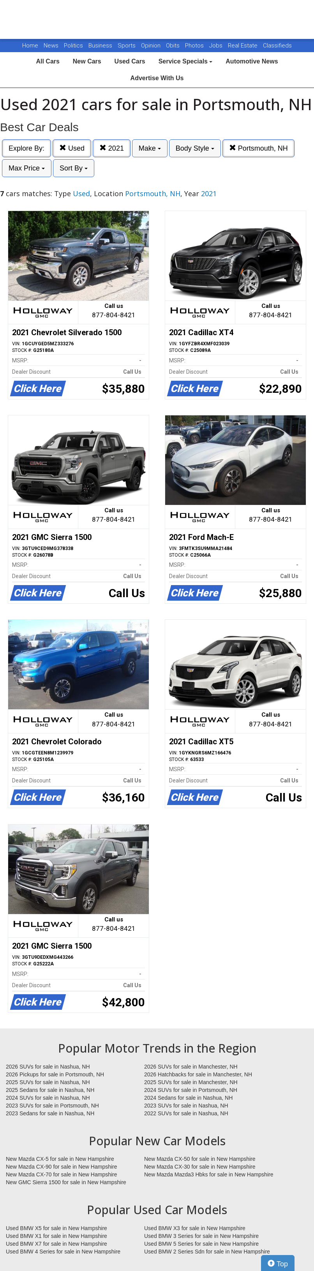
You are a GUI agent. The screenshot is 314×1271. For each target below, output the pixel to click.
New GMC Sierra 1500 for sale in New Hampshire (66, 1182)
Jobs (216, 45)
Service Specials (186, 61)
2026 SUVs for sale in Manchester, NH (191, 1067)
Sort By (74, 168)
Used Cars (130, 61)
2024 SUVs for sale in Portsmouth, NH (190, 1090)
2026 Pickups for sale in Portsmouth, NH (55, 1074)
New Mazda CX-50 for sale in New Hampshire (200, 1159)
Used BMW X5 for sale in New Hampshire (56, 1228)
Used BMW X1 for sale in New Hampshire (56, 1236)
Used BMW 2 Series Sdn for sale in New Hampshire (207, 1251)
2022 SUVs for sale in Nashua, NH (186, 1113)
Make (150, 148)
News (51, 45)
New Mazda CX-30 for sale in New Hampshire (200, 1167)
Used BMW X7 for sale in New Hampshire (56, 1244)
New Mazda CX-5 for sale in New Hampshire (60, 1159)
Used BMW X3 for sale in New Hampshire (194, 1228)
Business (101, 45)
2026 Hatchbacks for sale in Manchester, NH (198, 1074)
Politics (73, 45)
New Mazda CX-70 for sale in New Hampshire (61, 1174)
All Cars (47, 61)
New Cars (87, 61)
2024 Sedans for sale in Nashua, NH (188, 1098)
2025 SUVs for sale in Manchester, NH (191, 1082)
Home (30, 45)
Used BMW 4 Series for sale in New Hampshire (63, 1251)
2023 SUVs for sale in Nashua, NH (186, 1105)
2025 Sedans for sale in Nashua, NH (50, 1090)
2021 (111, 148)
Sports (127, 45)
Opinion (151, 45)
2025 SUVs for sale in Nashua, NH (48, 1082)
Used (72, 148)
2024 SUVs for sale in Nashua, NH (48, 1098)
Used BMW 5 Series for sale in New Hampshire (201, 1244)
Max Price (27, 168)
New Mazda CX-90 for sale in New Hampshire (61, 1167)
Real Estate (243, 45)
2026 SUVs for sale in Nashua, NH (48, 1067)
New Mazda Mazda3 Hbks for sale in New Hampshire (208, 1174)
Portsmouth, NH (258, 148)
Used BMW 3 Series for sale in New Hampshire (201, 1236)
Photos (195, 45)
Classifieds (277, 45)
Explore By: (26, 148)
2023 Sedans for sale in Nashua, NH (50, 1113)
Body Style (195, 148)
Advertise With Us (157, 78)
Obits (173, 45)
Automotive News (252, 61)
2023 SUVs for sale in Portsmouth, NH (52, 1105)
